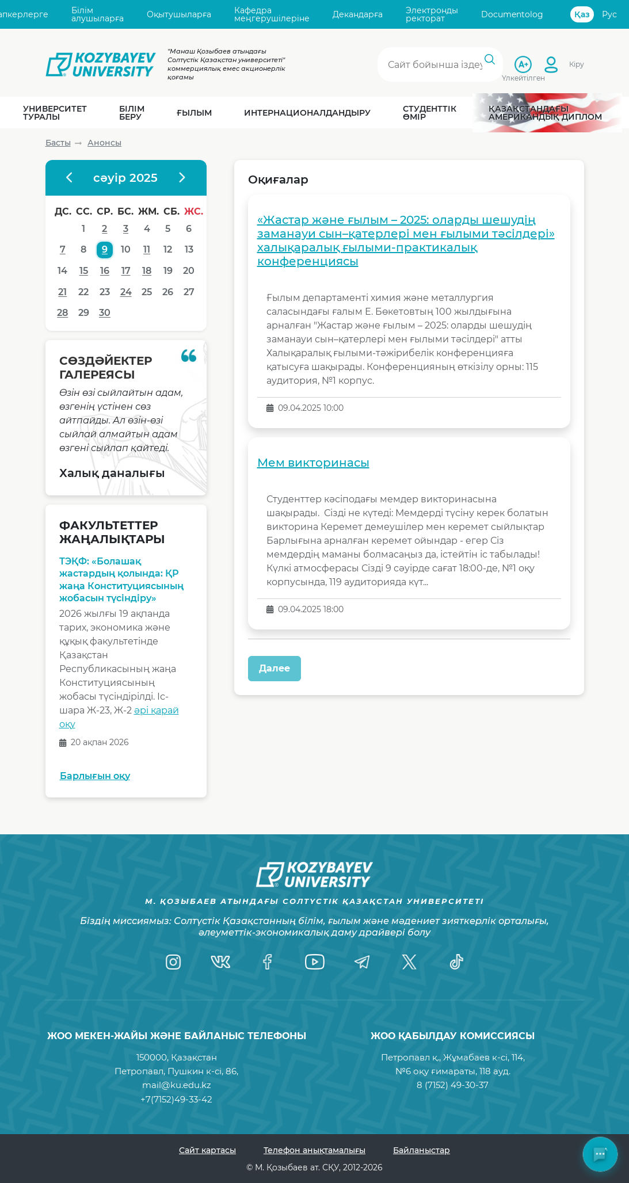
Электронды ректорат (432, 14)
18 (146, 270)
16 (104, 270)
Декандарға (358, 14)
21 (62, 292)
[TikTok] (456, 962)
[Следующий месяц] (181, 178)
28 (62, 312)
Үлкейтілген (524, 78)
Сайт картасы (207, 1150)
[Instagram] (173, 962)
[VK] (220, 962)
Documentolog (512, 14)
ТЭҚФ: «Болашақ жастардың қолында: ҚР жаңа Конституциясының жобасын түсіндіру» (121, 580)
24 (126, 292)
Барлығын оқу (95, 775)
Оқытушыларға (179, 14)
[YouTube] (315, 962)
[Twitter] (409, 962)
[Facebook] (267, 962)
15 (83, 270)
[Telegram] (362, 962)
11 (146, 249)
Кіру (576, 64)
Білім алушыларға (97, 14)
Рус (609, 14)
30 (104, 312)
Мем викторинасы (313, 463)
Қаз (582, 14)
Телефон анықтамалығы (314, 1150)
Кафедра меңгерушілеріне (272, 14)
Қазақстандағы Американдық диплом (545, 113)
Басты (58, 143)
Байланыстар (421, 1150)
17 (126, 270)
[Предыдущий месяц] (70, 178)
